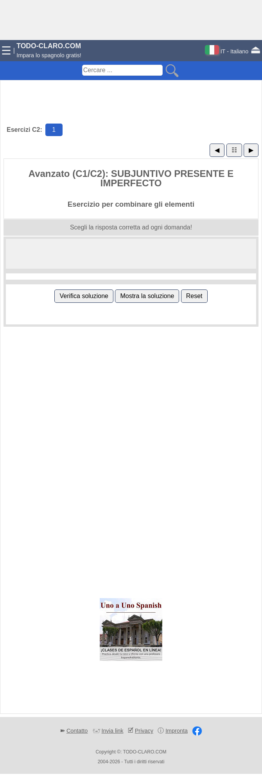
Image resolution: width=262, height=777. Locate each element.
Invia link (113, 731)
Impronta (176, 731)
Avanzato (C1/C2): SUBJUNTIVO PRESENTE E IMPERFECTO (131, 178)
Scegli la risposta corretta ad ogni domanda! (131, 227)
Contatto (77, 731)
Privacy (144, 731)
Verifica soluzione (83, 296)
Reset (194, 296)
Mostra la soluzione (147, 296)
